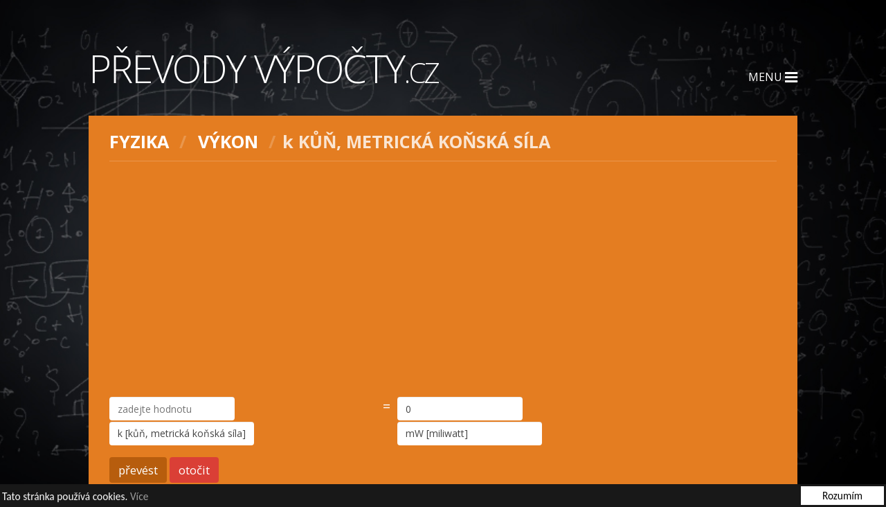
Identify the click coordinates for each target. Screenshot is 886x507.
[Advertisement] (443, 279)
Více (139, 497)
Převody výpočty (264, 68)
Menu (772, 76)
